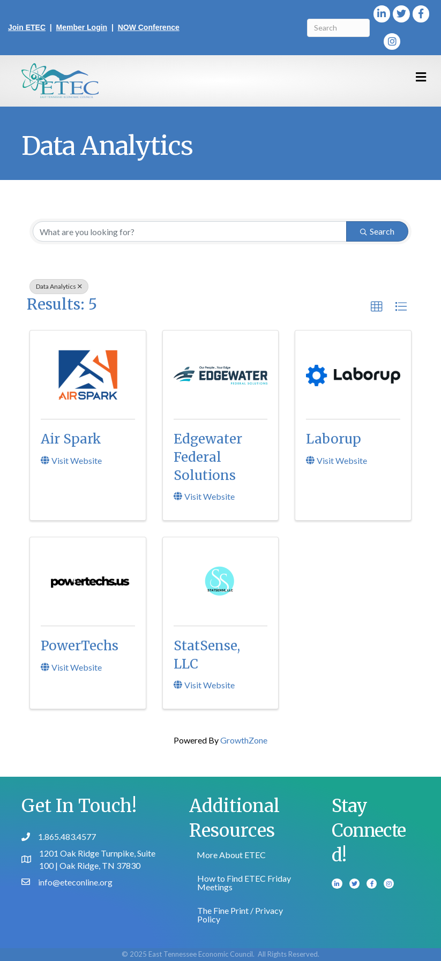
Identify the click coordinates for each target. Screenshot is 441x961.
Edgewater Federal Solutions (208, 457)
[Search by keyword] (190, 231)
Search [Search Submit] (377, 231)
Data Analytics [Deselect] (59, 286)
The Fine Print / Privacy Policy (240, 914)
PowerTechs (79, 645)
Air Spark (71, 439)
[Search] (338, 28)
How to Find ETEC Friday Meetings (244, 882)
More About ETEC (231, 855)
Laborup (333, 439)
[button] (376, 307)
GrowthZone (243, 740)
